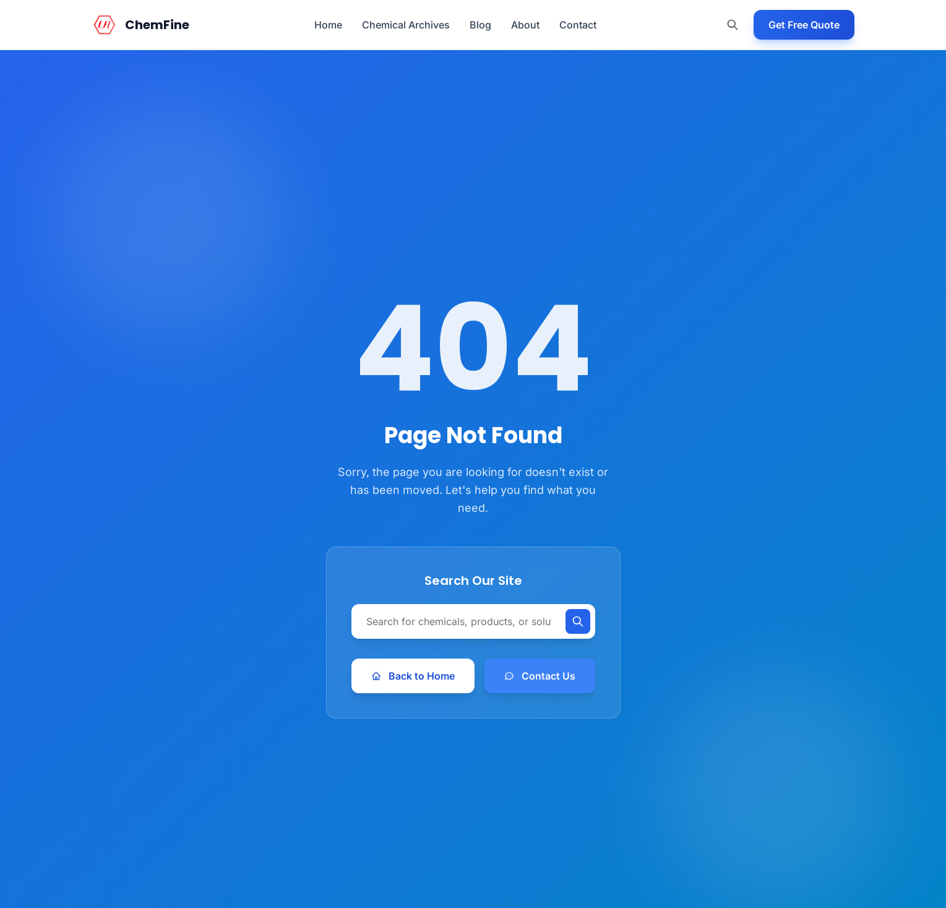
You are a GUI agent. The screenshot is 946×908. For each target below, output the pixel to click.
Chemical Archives (406, 25)
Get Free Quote (804, 25)
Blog (480, 25)
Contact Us (539, 676)
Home (328, 25)
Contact (577, 25)
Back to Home (413, 676)
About (525, 25)
